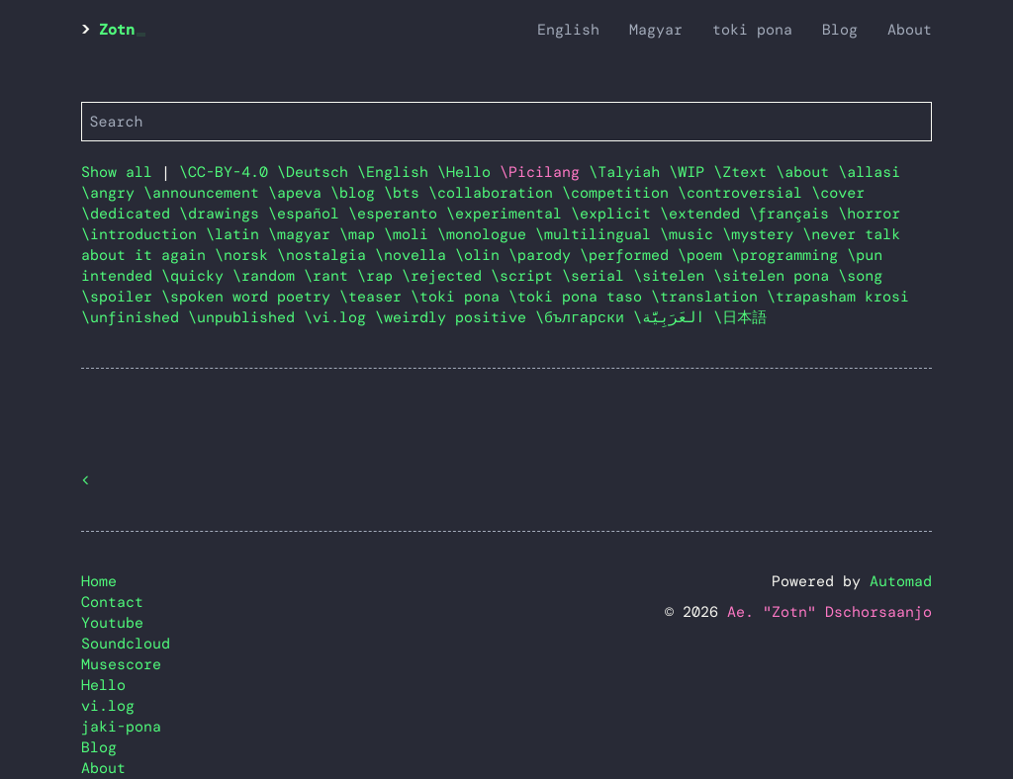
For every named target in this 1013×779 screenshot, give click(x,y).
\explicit (615, 213)
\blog (357, 193)
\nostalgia (326, 255)
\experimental (508, 213)
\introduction (143, 234)
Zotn (117, 30)
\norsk (246, 255)
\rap (379, 276)
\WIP (691, 172)
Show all (116, 172)
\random (268, 276)
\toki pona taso (579, 296)
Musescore (121, 664)
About (909, 30)
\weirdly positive (455, 317)
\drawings (223, 213)
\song (860, 276)
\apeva (299, 193)
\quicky (196, 276)
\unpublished (246, 317)
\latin (237, 234)
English (568, 30)
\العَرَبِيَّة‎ (673, 317)
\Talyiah (629, 172)
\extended (704, 213)
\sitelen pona (775, 276)
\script (526, 276)
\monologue (486, 234)
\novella (415, 255)
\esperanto (397, 213)
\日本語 (740, 317)
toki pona (752, 30)
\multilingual (597, 234)
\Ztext (744, 172)
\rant (330, 276)
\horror (869, 213)
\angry (112, 193)
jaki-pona (121, 726)
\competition (620, 193)
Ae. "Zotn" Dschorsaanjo (829, 612)
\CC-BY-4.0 (228, 172)
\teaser (375, 296)
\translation (709, 296)
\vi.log (339, 317)
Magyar (656, 30)
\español (308, 213)
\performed (629, 255)
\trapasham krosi (838, 296)
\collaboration (495, 193)
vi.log (108, 706)
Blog (840, 30)
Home (99, 581)
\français (793, 213)
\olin (481, 255)
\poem (704, 255)
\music (691, 234)
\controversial (744, 193)
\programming (789, 255)
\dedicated (130, 213)
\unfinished (134, 317)
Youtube (112, 623)
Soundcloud (125, 643)
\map (361, 234)
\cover (838, 193)
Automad (901, 581)
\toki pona (459, 296)
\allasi (869, 172)
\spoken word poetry (250, 296)
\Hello (468, 172)
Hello (103, 685)
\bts (406, 193)
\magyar (303, 234)
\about (807, 172)
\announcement (205, 193)
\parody (544, 255)
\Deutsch (317, 172)
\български (584, 317)
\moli (410, 234)
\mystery (762, 234)
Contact (112, 602)
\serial (597, 276)
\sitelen (673, 276)
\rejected (446, 276)
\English (397, 172)
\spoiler (121, 296)
